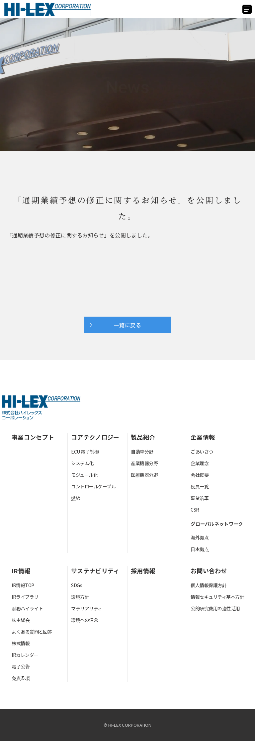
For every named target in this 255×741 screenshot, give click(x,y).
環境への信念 (84, 620)
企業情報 (203, 437)
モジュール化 (84, 474)
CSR (195, 509)
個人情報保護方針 (208, 585)
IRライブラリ (25, 596)
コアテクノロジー (95, 437)
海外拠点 (200, 537)
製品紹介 (143, 437)
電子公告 (21, 666)
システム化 (82, 463)
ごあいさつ (202, 451)
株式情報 (21, 643)
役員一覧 (200, 486)
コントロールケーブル (93, 486)
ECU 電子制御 (85, 451)
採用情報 (143, 570)
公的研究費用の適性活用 (215, 608)
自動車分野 (142, 451)
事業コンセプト (33, 437)
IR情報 (21, 570)
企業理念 (200, 463)
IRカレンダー (25, 654)
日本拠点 (200, 549)
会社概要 (200, 474)
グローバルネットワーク (217, 523)
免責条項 (21, 678)
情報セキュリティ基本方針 (217, 596)
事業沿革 (200, 498)
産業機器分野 (144, 463)
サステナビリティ (95, 570)
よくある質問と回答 (32, 631)
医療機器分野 (144, 474)
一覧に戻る (127, 325)
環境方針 (80, 596)
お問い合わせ (209, 570)
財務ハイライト (27, 608)
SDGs (76, 585)
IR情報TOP (23, 585)
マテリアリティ (86, 608)
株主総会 (21, 620)
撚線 (75, 498)
